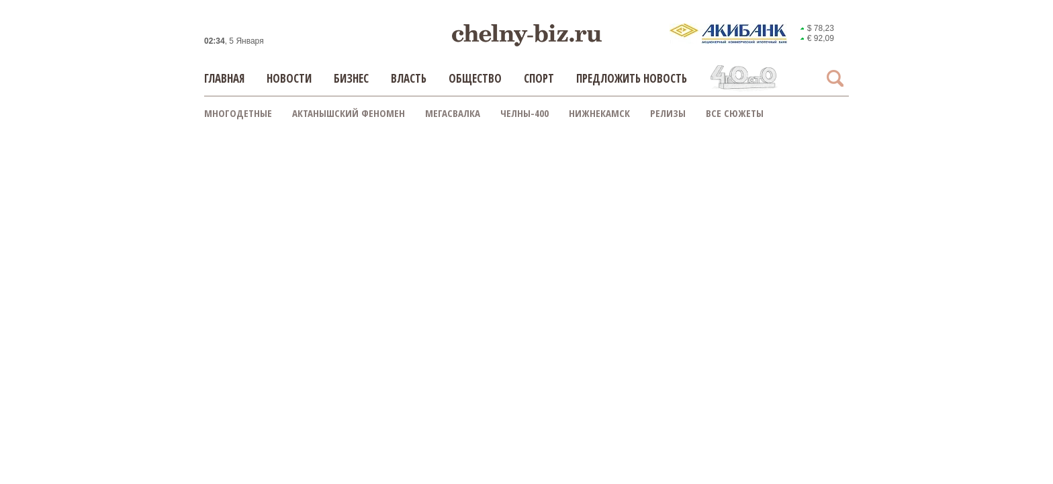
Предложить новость (631, 78)
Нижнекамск (599, 113)
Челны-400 (524, 113)
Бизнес (351, 78)
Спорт (539, 78)
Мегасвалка (452, 113)
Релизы (668, 113)
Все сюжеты (735, 113)
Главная (224, 78)
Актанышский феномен (348, 113)
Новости (289, 78)
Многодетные (238, 113)
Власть (408, 78)
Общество (475, 78)
